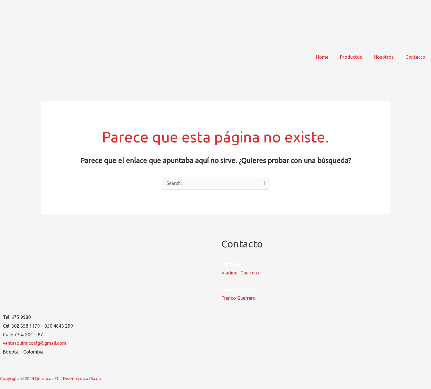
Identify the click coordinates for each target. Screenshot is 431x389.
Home (322, 57)
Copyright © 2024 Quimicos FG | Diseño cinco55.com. (51, 378)
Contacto (415, 57)
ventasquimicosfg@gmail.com (35, 343)
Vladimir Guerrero (240, 272)
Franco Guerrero (238, 298)
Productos (351, 57)
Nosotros (384, 57)
